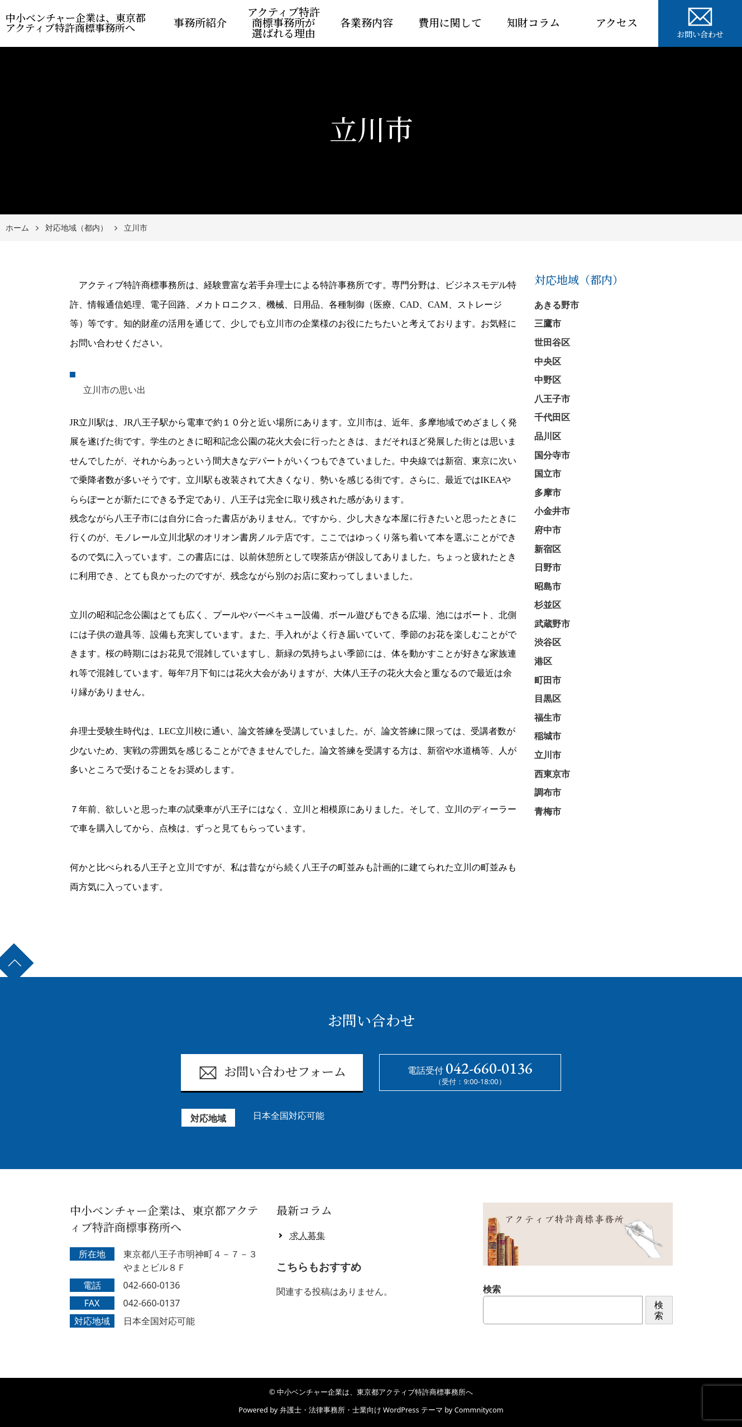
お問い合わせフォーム (272, 1073)
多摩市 (547, 492)
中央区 (547, 361)
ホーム (17, 228)
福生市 (547, 717)
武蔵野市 (552, 623)
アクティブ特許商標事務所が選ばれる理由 (283, 23)
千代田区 (552, 417)
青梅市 (547, 811)
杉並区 (547, 604)
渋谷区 (547, 642)
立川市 (135, 228)
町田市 (547, 680)
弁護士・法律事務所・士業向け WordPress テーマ (361, 1410)
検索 (492, 1289)
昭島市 (547, 586)
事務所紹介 (200, 23)
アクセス (617, 23)
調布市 (547, 792)
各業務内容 (366, 23)
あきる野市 (556, 305)
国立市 (547, 473)
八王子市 (552, 398)
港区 (543, 661)
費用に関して (450, 23)
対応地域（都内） (76, 228)
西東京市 (552, 774)
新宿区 (547, 549)
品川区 (547, 436)
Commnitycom (479, 1410)
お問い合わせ (700, 21)
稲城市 (547, 736)
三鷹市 (547, 323)
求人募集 (307, 1235)
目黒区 (547, 698)
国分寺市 (552, 455)
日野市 (547, 567)
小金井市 (552, 511)
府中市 (547, 530)
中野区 (547, 379)
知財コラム (533, 23)
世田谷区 (552, 342)
